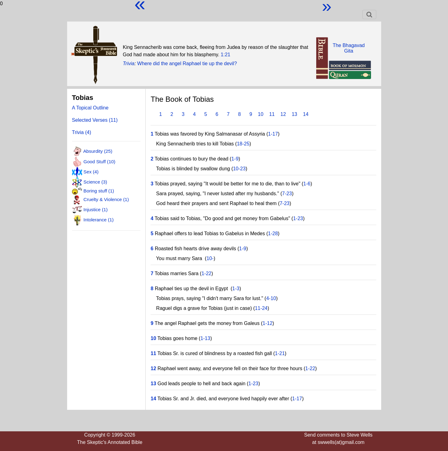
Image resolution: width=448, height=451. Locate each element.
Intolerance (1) (98, 219)
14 (306, 114)
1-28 (273, 233)
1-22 (206, 273)
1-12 (267, 323)
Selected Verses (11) (95, 120)
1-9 (234, 158)
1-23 (298, 218)
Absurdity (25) (97, 151)
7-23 (287, 193)
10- (210, 258)
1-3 (235, 288)
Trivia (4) (81, 132)
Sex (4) (91, 171)
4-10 (271, 298)
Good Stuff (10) (99, 161)
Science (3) (95, 181)
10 (261, 114)
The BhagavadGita (349, 48)
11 (272, 114)
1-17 (273, 133)
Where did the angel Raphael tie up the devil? (187, 63)
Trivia (129, 63)
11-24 (261, 308)
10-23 (239, 168)
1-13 (205, 338)
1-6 (306, 183)
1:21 (225, 54)
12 (283, 114)
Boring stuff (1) (98, 190)
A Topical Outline (90, 107)
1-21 (280, 353)
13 (294, 114)
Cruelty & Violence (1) (106, 199)
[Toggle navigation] (369, 14)
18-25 (243, 143)
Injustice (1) (95, 209)
